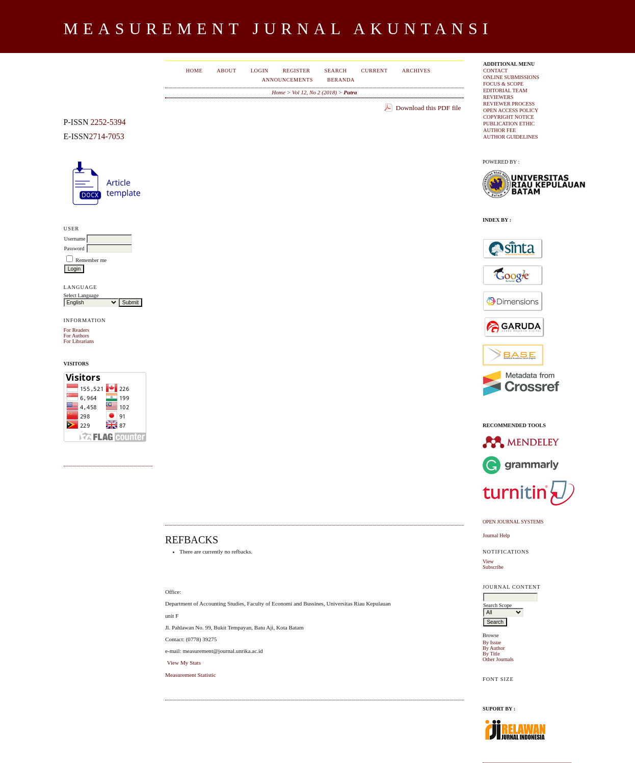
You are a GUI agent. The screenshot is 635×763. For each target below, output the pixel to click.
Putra (350, 92)
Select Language (81, 295)
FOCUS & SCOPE (503, 84)
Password (74, 248)
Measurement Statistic (190, 675)
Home (194, 70)
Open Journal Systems (513, 521)
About (226, 70)
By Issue (492, 642)
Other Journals (498, 659)
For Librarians (79, 341)
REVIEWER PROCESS (509, 104)
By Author (494, 648)
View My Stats (184, 663)
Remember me (91, 260)
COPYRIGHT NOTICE (508, 117)
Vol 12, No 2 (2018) (314, 92)
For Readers (77, 330)
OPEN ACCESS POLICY (511, 110)
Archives (416, 70)
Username (75, 239)
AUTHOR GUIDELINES (510, 137)
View (488, 561)
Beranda (341, 80)
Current (374, 70)
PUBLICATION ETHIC (509, 123)
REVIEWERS (498, 97)
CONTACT (495, 70)
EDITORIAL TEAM (505, 90)
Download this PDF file (428, 108)
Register (296, 70)
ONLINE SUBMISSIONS (511, 77)
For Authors (76, 335)
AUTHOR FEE (499, 130)
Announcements (287, 80)
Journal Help (496, 535)
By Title (491, 653)
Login (260, 70)
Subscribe (493, 567)
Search (335, 70)
